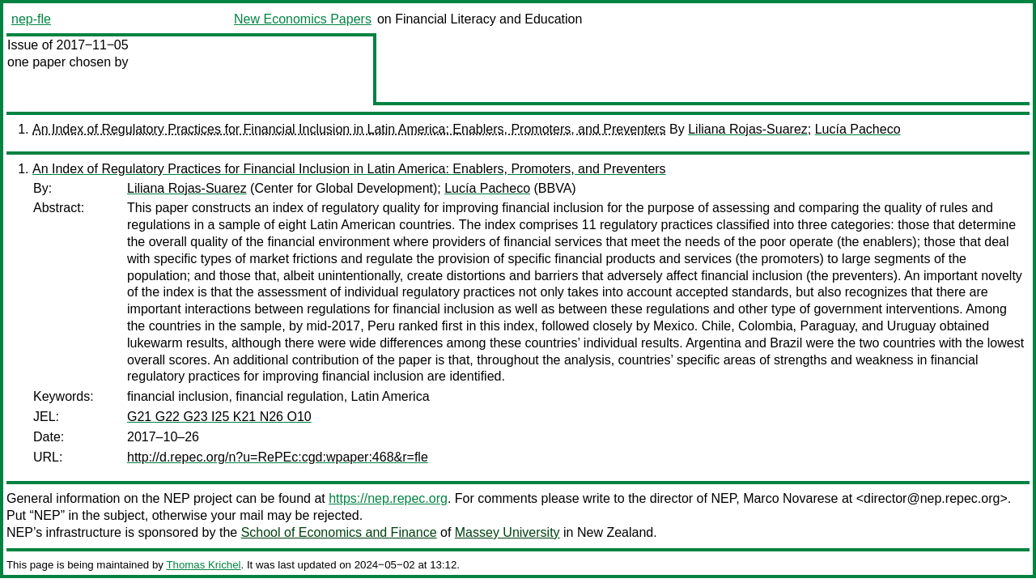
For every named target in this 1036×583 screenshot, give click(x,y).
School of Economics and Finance (339, 532)
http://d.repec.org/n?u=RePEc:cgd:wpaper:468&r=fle (277, 457)
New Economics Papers (303, 19)
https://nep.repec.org (388, 498)
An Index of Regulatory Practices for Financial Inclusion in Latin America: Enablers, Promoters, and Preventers (349, 129)
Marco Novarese (790, 498)
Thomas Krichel (203, 565)
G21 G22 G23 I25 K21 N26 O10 (219, 416)
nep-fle (31, 19)
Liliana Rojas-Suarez (748, 129)
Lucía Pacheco (858, 129)
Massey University (507, 532)
